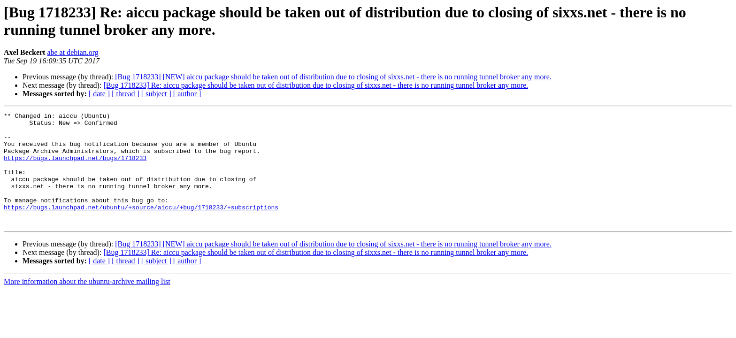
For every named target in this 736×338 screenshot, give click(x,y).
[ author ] (187, 94)
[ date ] (99, 94)
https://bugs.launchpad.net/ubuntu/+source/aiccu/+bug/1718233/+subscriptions (141, 227)
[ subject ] (156, 94)
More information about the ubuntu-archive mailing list (87, 304)
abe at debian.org (72, 52)
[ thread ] (125, 94)
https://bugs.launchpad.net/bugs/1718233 (75, 167)
